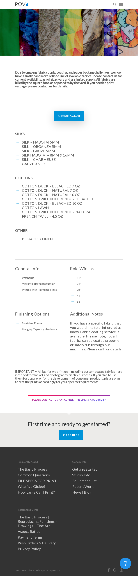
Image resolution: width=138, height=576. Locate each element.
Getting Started (85, 469)
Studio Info (81, 475)
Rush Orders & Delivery (37, 543)
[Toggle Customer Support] (125, 563)
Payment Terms (30, 537)
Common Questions (34, 475)
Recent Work (83, 486)
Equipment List (84, 481)
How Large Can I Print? (36, 492)
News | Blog (81, 492)
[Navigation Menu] (121, 4)
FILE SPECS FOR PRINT (37, 481)
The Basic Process (32, 469)
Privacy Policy (29, 548)
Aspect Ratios (29, 531)
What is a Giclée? (31, 486)
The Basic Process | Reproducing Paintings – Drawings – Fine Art (38, 521)
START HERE (71, 435)
